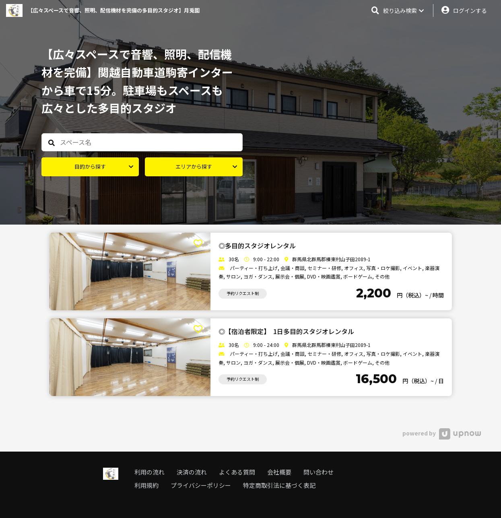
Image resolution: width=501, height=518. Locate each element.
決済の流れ (192, 472)
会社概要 (279, 472)
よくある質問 (237, 472)
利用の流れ (149, 472)
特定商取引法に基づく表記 (279, 485)
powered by (441, 433)
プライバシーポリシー (201, 485)
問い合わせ (318, 472)
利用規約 (146, 485)
